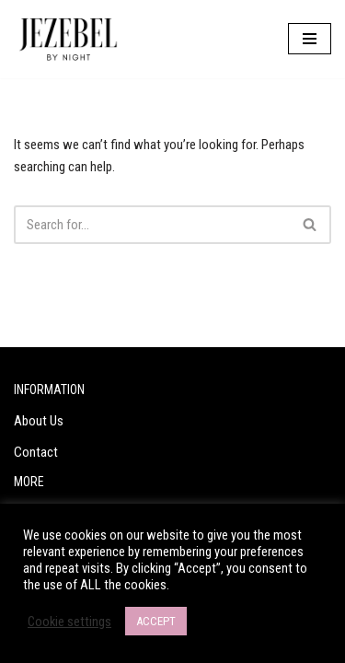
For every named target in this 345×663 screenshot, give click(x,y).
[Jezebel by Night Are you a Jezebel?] (69, 39)
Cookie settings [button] (69, 621)
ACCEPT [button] (156, 621)
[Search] (152, 224)
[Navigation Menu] (309, 38)
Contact (36, 452)
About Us (38, 421)
